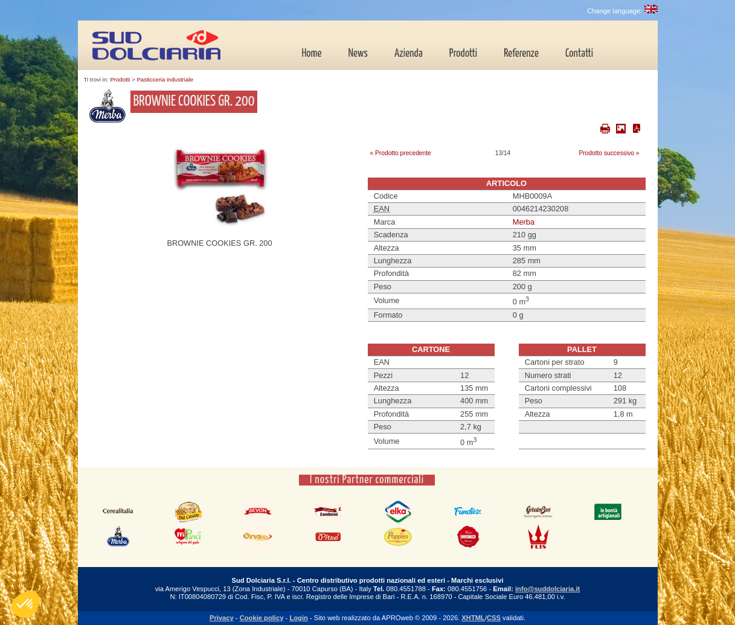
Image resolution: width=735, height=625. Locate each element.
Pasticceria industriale (164, 79)
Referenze (521, 53)
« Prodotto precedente (400, 153)
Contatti (579, 53)
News (358, 53)
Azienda (408, 53)
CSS (494, 617)
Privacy (222, 617)
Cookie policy (262, 617)
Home (312, 53)
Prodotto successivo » (609, 153)
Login (298, 617)
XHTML (473, 617)
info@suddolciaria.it (547, 588)
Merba (523, 221)
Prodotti (463, 53)
